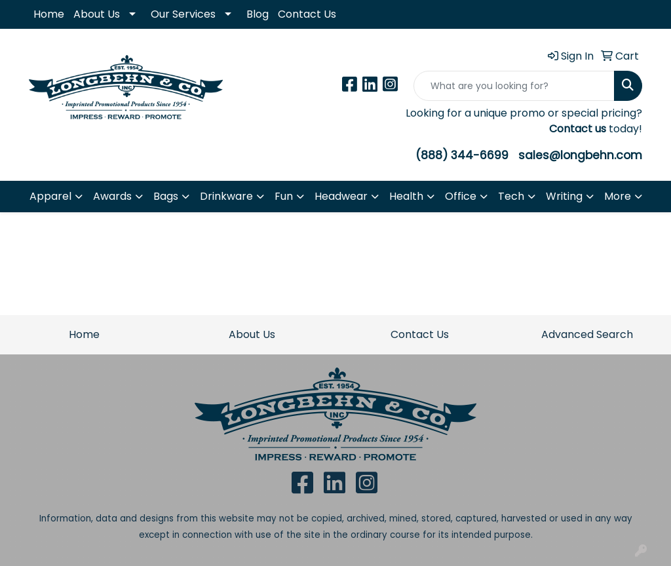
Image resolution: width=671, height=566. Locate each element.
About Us (96, 14)
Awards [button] (112, 196)
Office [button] (460, 196)
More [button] (617, 196)
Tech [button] (511, 196)
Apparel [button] (50, 196)
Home (48, 14)
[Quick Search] (514, 86)
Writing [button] (564, 196)
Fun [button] (284, 196)
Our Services (183, 14)
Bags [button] (165, 196)
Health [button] (406, 196)
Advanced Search (587, 334)
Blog (257, 14)
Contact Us (307, 14)
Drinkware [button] (226, 196)
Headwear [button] (341, 196)
